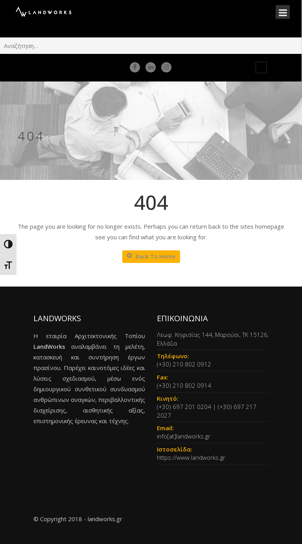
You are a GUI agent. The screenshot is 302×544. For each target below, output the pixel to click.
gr (261, 67)
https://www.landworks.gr (191, 457)
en (251, 67)
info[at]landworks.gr (183, 436)
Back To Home (151, 256)
